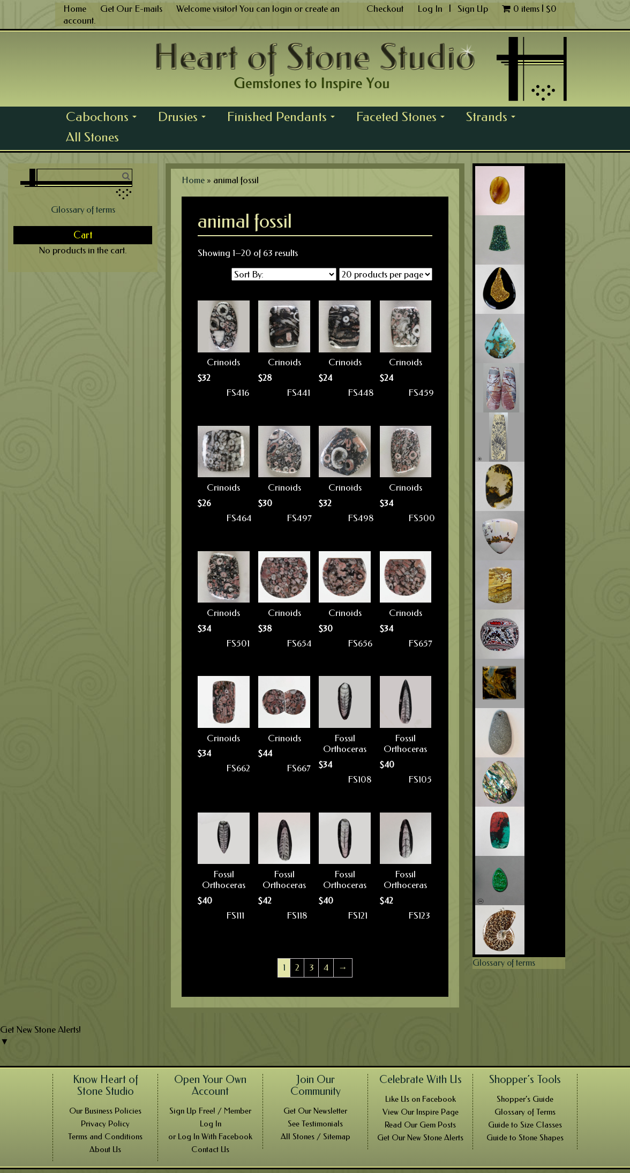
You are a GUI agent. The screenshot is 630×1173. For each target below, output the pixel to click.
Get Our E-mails (131, 8)
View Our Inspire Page (420, 1112)
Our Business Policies (105, 1111)
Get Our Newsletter (315, 1111)
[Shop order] (283, 274)
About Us (105, 1149)
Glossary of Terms (525, 1112)
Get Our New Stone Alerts (420, 1137)
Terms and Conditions (105, 1136)
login (282, 8)
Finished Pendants (284, 118)
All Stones (92, 137)
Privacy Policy (105, 1124)
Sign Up (473, 8)
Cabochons (104, 118)
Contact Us (210, 1149)
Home (74, 8)
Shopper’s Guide (525, 1099)
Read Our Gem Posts (420, 1125)
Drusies (185, 118)
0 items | (529, 8)
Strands (493, 118)
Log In (431, 8)
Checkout (384, 8)
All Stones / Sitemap (315, 1136)
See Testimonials (315, 1124)
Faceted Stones (403, 118)
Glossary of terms (83, 209)
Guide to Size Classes (525, 1125)
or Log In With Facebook (210, 1136)
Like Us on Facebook (420, 1099)
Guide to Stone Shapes (525, 1137)
